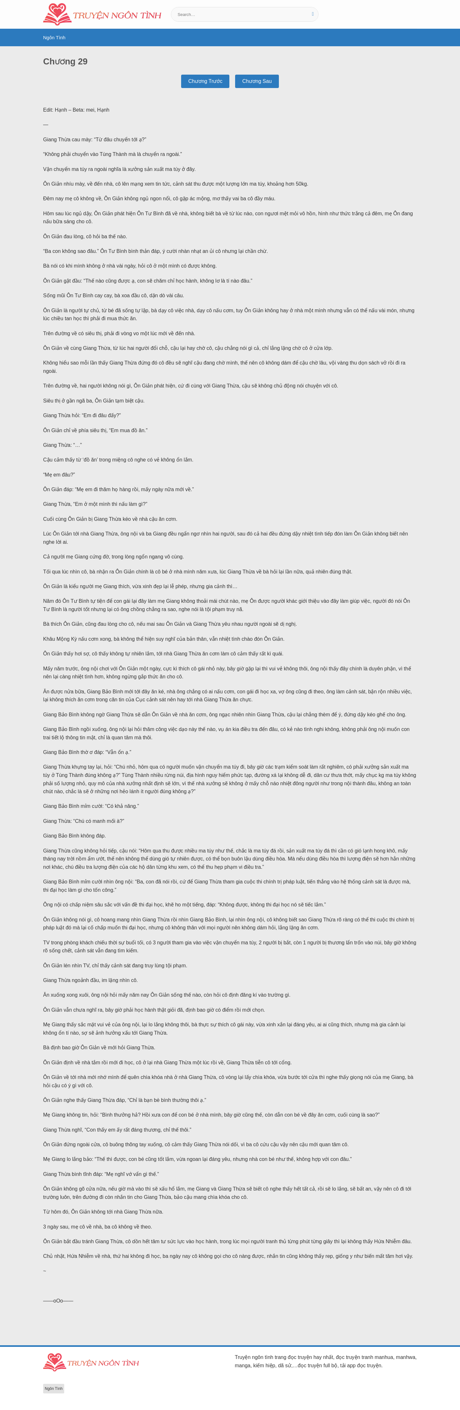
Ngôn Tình (54, 37)
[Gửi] (313, 14)
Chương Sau (257, 81)
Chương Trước (205, 81)
